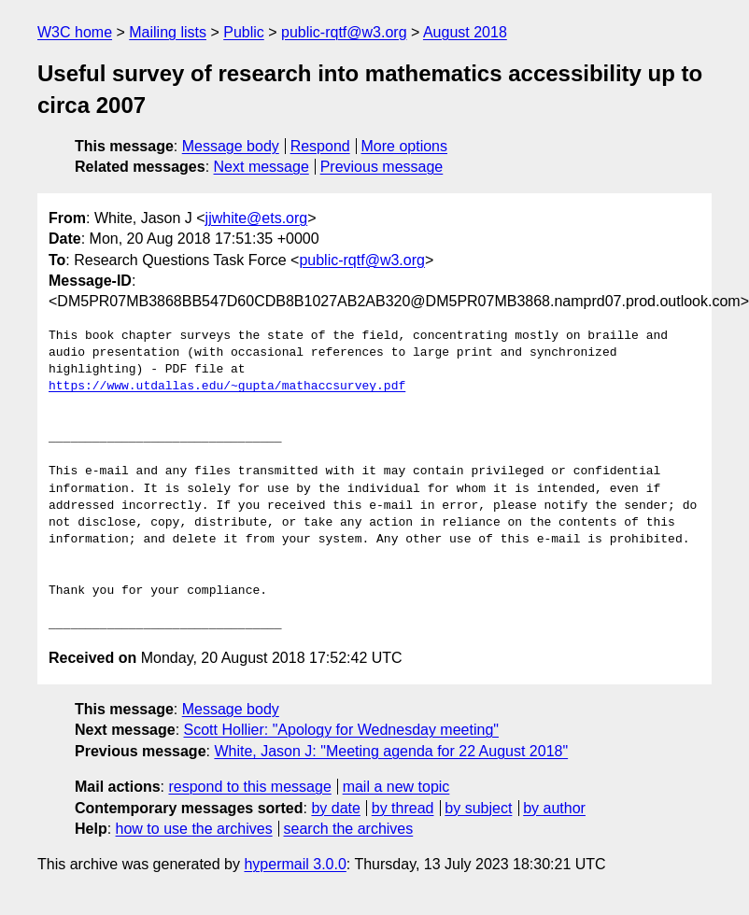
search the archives (349, 829)
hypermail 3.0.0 (295, 864)
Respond (320, 146)
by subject (478, 808)
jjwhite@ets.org (256, 218)
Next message (261, 167)
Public (243, 32)
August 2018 (465, 32)
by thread (403, 808)
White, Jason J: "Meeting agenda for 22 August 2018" (391, 751)
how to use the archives (194, 829)
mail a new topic (396, 787)
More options (404, 146)
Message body (230, 146)
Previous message (382, 167)
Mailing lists (167, 32)
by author (554, 808)
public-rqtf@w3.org (344, 32)
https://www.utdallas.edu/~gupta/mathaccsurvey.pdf (227, 386)
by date (335, 808)
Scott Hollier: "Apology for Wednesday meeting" (341, 730)
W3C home (74, 32)
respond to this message (249, 787)
